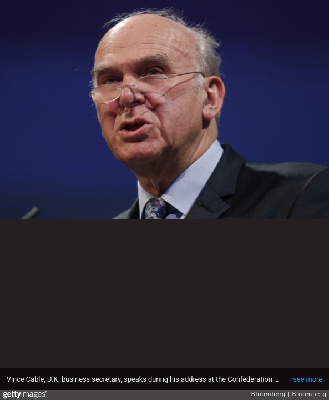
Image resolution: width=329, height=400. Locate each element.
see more (307, 379)
